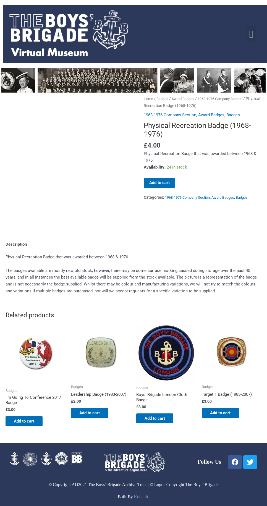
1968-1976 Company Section (170, 114)
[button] (251, 34)
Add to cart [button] (27, 422)
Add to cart (159, 182)
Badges (163, 98)
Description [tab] (16, 244)
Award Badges (186, 98)
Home (149, 98)
